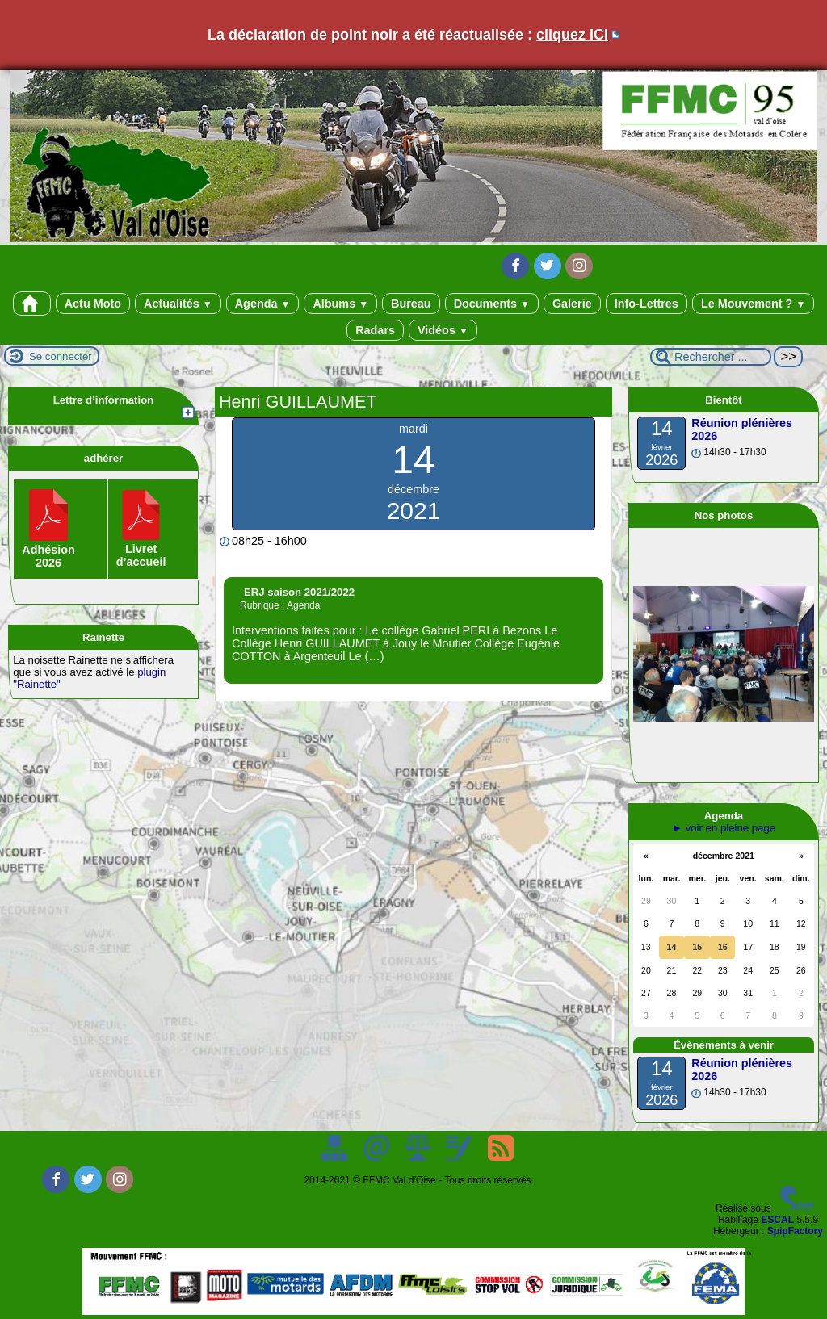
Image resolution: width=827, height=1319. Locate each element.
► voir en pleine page (723, 828)
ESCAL (777, 1219)
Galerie (572, 303)
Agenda (263, 303)
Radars (375, 330)
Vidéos (443, 330)
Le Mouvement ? (753, 303)
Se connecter (60, 356)
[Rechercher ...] (710, 357)
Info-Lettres (646, 303)
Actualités (178, 303)
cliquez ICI (572, 35)
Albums (340, 303)
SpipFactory (795, 1231)
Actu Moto (93, 303)
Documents (492, 303)
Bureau (411, 303)
